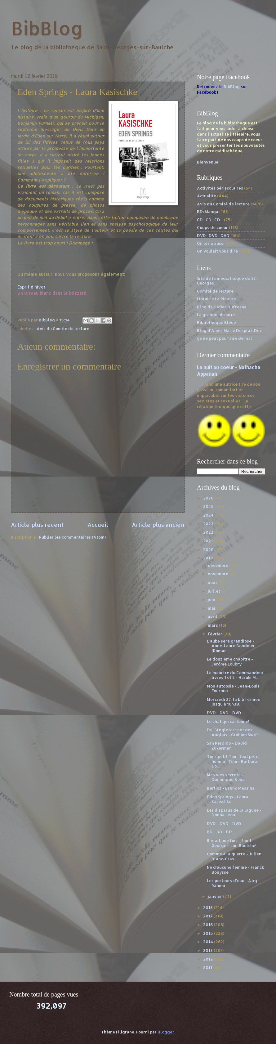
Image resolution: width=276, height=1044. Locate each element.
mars (213, 625)
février (215, 633)
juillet (214, 591)
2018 (208, 907)
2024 (209, 515)
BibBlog (47, 28)
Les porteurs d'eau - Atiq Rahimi (232, 883)
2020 (209, 549)
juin (212, 599)
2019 (208, 557)
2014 (208, 941)
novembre (218, 573)
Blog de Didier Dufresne (222, 306)
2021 (208, 540)
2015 (208, 933)
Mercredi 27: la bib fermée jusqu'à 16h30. (233, 701)
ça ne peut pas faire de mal (224, 338)
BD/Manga (207, 211)
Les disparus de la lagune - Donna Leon (234, 812)
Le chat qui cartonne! (228, 721)
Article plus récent (37, 524)
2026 (208, 497)
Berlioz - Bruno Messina (231, 788)
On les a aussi (211, 243)
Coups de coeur (212, 227)
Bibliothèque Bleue (216, 322)
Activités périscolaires (220, 188)
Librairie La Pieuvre (216, 298)
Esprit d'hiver (31, 286)
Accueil (97, 524)
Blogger (166, 1031)
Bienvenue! (208, 161)
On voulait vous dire (217, 251)
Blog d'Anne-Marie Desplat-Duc (229, 330)
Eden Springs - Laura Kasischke (227, 799)
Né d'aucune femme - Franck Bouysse (235, 869)
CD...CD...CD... (210, 219)
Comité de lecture (215, 291)
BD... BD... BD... (221, 831)
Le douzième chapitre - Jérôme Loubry (230, 661)
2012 (208, 959)
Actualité (206, 195)
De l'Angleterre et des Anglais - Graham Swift (233, 732)
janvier (215, 896)
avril (213, 616)
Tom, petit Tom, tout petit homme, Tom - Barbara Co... (233, 761)
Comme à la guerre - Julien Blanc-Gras (234, 856)
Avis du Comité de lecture (63, 328)
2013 (208, 950)
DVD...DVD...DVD (213, 235)
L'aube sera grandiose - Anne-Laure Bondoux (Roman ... (231, 645)
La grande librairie (216, 314)
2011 (208, 967)
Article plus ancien (158, 524)
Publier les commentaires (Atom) (72, 537)
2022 (208, 532)
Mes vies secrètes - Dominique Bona (226, 777)
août (213, 582)
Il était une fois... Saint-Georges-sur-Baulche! (231, 843)
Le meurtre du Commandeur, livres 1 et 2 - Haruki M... (236, 675)
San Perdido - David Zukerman (227, 745)
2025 (209, 506)
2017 (208, 915)
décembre (218, 565)
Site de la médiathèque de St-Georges (227, 280)
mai (212, 608)
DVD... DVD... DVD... (225, 712)
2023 (208, 523)
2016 (208, 924)
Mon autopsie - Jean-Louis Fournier (233, 688)
